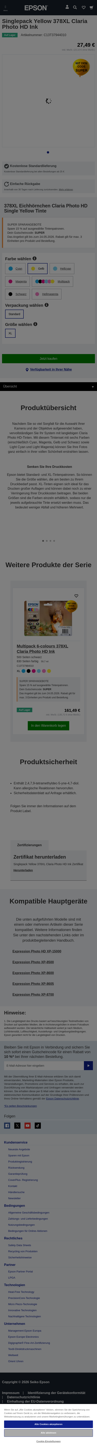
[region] (48, 1425)
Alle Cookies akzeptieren (48, 1424)
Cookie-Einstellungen (48, 1441)
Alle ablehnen (48, 1433)
